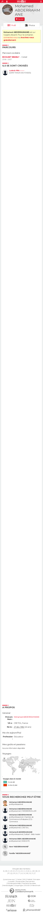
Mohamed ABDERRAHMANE (20, 802)
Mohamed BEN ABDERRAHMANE (22, 839)
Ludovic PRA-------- (16, 71)
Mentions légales (8, 885)
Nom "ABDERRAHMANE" (19, 847)
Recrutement (30, 881)
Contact (19, 879)
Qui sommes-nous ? (9, 879)
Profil (13, 25)
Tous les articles (20, 881)
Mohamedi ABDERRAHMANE (20, 832)
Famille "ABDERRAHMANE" (20, 853)
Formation (36, 879)
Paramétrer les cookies (29, 883)
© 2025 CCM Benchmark (32, 885)
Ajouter (20, 19)
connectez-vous (11, 37)
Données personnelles (14, 883)
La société (11, 881)
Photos (32, 25)
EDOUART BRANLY (10, 57)
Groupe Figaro (18, 885)
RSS (24, 879)
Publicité (29, 879)
